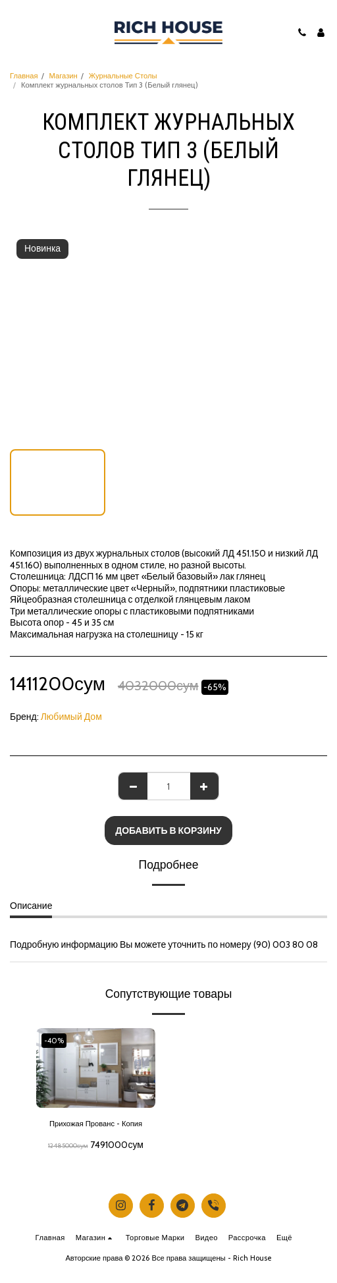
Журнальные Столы (123, 75)
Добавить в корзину (168, 830)
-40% (54, 1040)
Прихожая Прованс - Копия (95, 1123)
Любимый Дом (71, 717)
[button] (14, 32)
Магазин (63, 75)
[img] (95, 1068)
